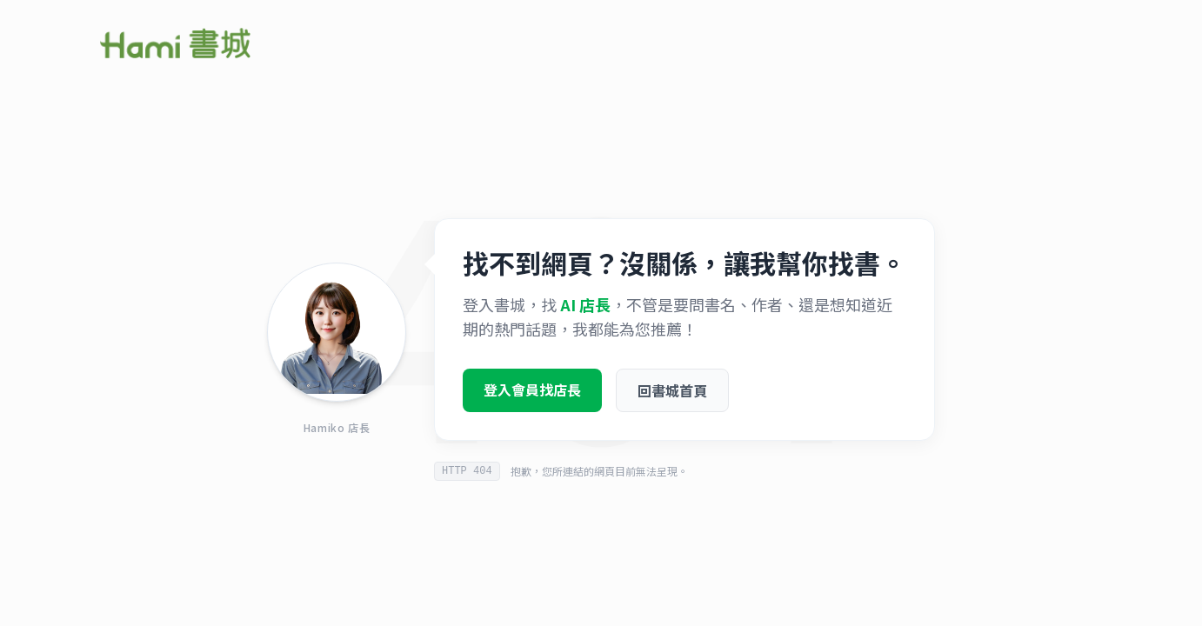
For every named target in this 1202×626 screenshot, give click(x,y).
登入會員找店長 (532, 394)
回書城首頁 (672, 395)
